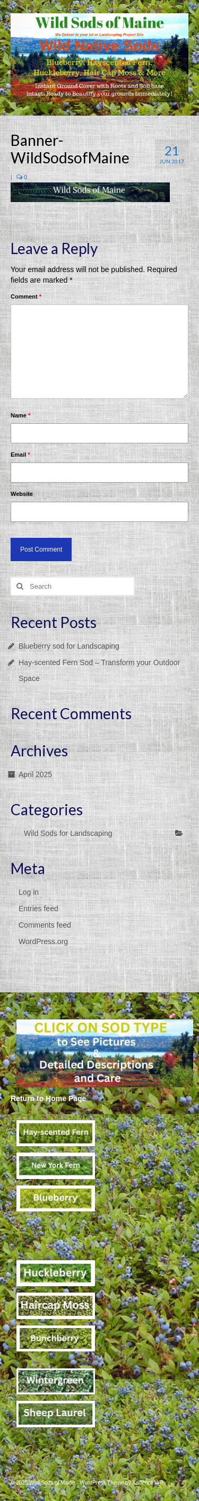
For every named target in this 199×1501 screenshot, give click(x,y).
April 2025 (35, 774)
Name (20, 415)
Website (22, 494)
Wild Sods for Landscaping (68, 833)
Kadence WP (147, 1483)
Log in (29, 892)
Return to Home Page (48, 1098)
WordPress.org (43, 941)
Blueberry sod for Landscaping (69, 646)
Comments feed (45, 925)
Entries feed (38, 908)
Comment (26, 296)
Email (20, 454)
